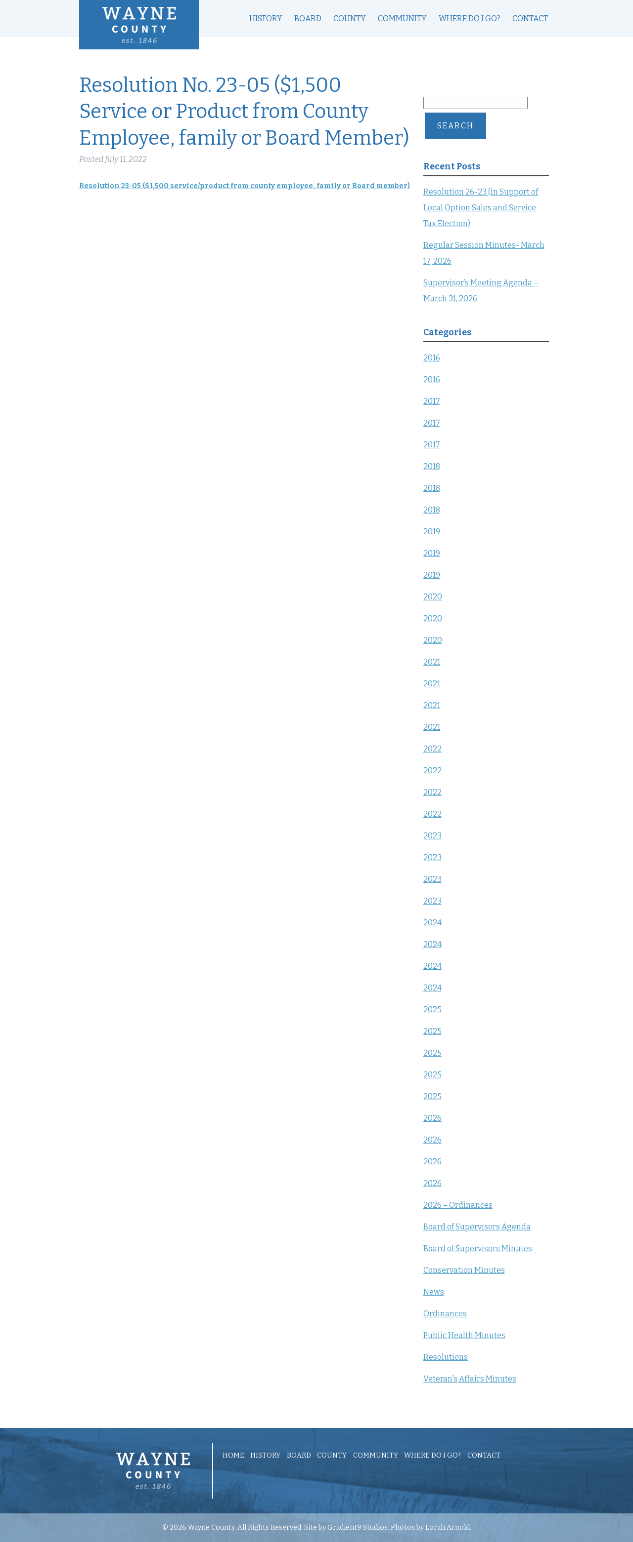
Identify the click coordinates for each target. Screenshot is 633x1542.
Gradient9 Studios (357, 1527)
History (265, 18)
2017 (431, 401)
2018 (431, 466)
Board (307, 18)
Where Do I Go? (469, 18)
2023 (432, 835)
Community (402, 18)
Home (233, 1456)
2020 (432, 596)
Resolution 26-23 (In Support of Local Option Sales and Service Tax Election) (480, 207)
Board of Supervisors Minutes (477, 1248)
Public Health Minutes (464, 1335)
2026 (432, 1118)
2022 (432, 748)
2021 (431, 662)
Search (455, 125)
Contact (530, 18)
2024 (432, 922)
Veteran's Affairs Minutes (469, 1379)
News (433, 1292)
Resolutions (445, 1357)
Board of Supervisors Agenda (477, 1226)
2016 (431, 357)
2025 (432, 1009)
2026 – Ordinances (458, 1205)
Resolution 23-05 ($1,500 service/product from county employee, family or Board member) (244, 186)
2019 (431, 531)
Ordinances (445, 1313)
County (349, 18)
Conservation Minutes (464, 1270)
